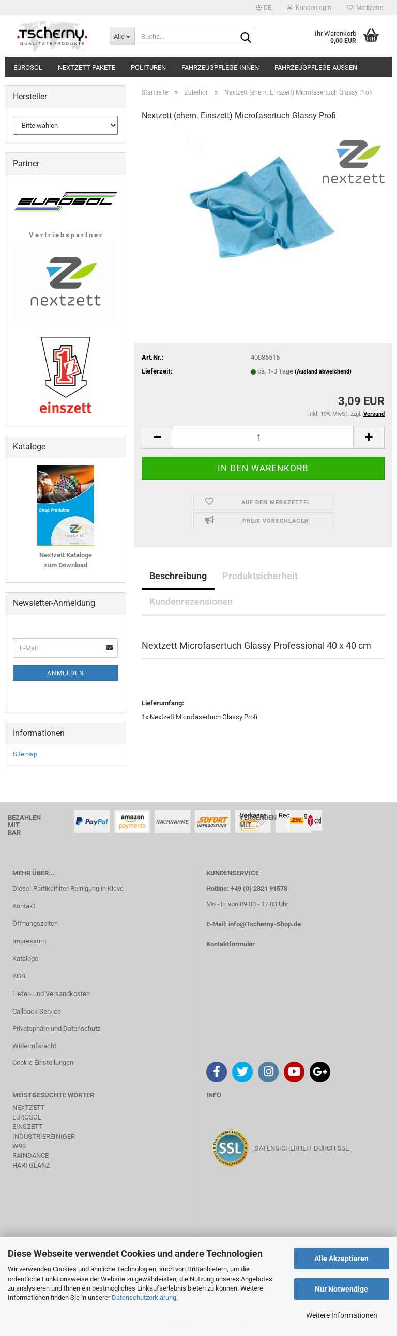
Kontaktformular (230, 944)
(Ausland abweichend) (323, 371)
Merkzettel (366, 7)
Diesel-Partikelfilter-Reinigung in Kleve (68, 888)
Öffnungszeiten (35, 923)
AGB (18, 976)
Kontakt (23, 906)
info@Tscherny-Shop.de (264, 924)
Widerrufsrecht (34, 1046)
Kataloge (25, 958)
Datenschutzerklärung (144, 1297)
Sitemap (25, 754)
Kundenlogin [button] (309, 7)
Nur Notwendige (341, 1289)
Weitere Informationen (341, 1315)
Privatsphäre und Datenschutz (56, 1028)
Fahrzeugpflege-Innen (220, 67)
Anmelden (65, 673)
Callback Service (36, 1011)
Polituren (148, 67)
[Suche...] (122, 36)
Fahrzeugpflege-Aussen (315, 67)
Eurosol (27, 67)
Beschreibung (178, 575)
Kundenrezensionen (191, 601)
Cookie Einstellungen (42, 1062)
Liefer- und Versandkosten (51, 994)
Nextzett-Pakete (86, 67)
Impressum (29, 941)
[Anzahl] (263, 437)
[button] (263, 7)
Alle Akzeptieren (341, 1258)
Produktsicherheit (260, 575)
